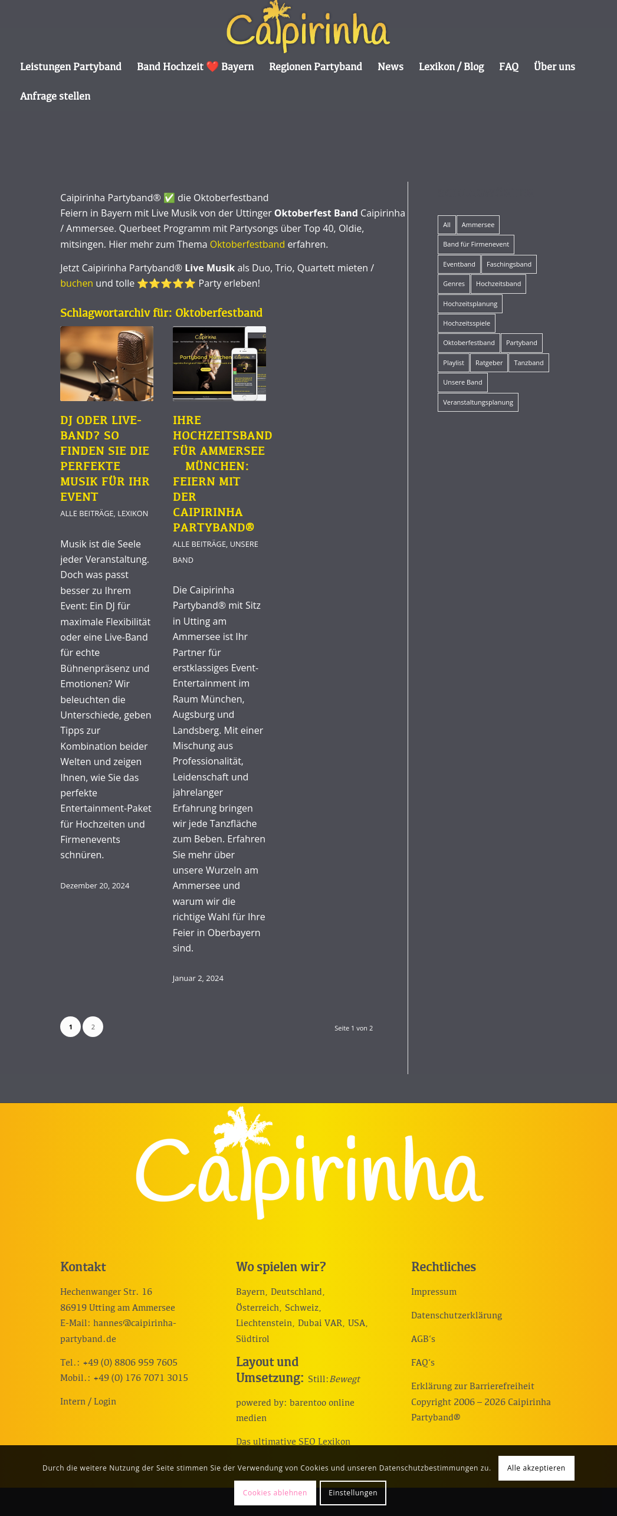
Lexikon (132, 513)
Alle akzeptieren (536, 1468)
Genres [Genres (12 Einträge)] (454, 283)
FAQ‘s (423, 1363)
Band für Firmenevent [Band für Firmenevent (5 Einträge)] (476, 243)
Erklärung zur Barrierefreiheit (472, 1387)
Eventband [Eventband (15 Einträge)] (459, 264)
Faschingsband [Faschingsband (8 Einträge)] (509, 264)
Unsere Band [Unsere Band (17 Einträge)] (462, 382)
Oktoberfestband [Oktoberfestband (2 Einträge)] (469, 342)
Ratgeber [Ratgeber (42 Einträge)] (489, 362)
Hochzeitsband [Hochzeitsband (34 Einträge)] (498, 283)
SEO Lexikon (324, 1442)
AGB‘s (423, 1339)
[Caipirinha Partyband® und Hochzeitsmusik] (308, 26)
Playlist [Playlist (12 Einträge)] (453, 362)
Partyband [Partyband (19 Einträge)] (521, 342)
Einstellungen (353, 1493)
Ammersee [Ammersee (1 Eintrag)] (478, 224)
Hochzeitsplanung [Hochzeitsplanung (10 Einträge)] (470, 303)
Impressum (434, 1292)
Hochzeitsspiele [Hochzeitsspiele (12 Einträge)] (466, 323)
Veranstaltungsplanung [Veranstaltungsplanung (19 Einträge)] (478, 402)
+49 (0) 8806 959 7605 (130, 1363)
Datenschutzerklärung (456, 1316)
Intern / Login (88, 1402)
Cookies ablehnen (275, 1493)
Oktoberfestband (247, 244)
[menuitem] (70, 68)
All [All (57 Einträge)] (447, 224)
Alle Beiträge (86, 513)
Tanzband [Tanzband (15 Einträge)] (528, 362)
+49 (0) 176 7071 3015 (140, 1378)
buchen (76, 283)
